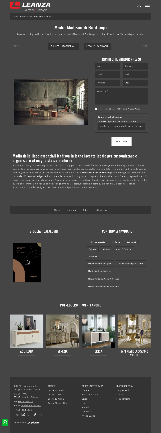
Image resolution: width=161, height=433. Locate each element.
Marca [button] (57, 210)
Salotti (85, 398)
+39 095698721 (25, 401)
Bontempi (131, 242)
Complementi (122, 390)
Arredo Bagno (88, 415)
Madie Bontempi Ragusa (99, 263)
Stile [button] (85, 210)
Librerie (85, 390)
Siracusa (93, 256)
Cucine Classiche (56, 394)
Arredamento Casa (28, 16)
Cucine (52, 386)
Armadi (85, 407)
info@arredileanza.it (31, 405)
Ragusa (92, 249)
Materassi (120, 394)
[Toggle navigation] (147, 7)
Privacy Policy (134, 109)
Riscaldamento (123, 398)
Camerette (87, 411)
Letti (84, 403)
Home (16, 16)
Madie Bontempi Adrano (99, 271)
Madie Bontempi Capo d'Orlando (103, 279)
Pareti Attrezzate (90, 394)
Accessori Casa (124, 386)
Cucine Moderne (56, 390)
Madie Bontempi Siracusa (131, 263)
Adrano (106, 249)
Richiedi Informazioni (63, 46)
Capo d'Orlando (123, 249)
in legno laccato (97, 242)
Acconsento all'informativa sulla (119, 109)
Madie (41, 16)
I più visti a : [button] (101, 210)
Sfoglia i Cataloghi (97, 46)
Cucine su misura (56, 398)
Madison (49, 16)
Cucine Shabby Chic (57, 403)
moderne (116, 242)
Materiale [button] (72, 210)
